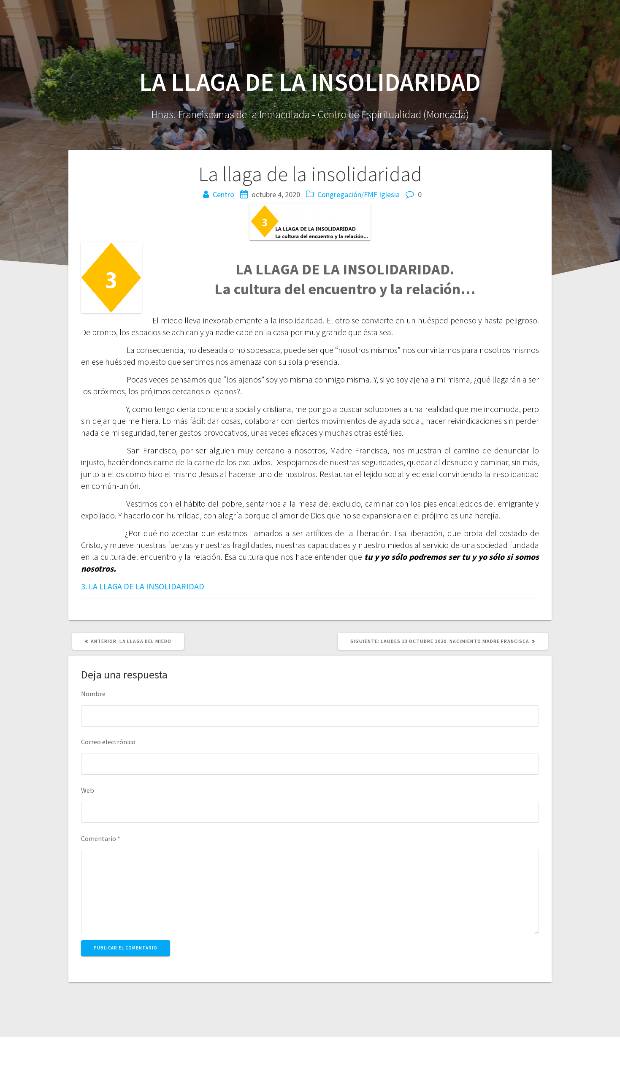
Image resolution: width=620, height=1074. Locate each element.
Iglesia (389, 194)
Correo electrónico (108, 742)
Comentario (100, 838)
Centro (223, 194)
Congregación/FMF (347, 194)
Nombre (93, 693)
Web (87, 790)
